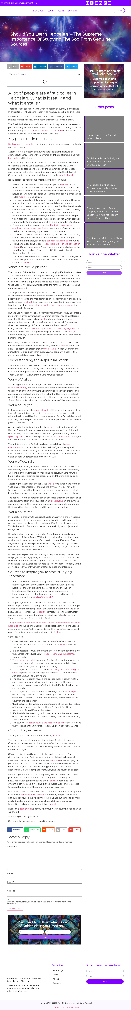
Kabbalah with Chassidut (33, 794)
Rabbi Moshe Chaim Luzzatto (59, 654)
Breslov (63, 644)
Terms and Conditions (60, 1007)
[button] (13, 66)
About (61, 11)
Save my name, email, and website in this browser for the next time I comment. (39, 903)
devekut (27, 262)
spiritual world (41, 410)
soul (43, 319)
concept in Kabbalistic (58, 240)
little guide (25, 809)
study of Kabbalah (26, 660)
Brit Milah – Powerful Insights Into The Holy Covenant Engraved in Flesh (102, 161)
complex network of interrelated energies (51, 305)
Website (11, 891)
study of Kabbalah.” (43, 597)
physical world (66, 175)
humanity (13, 158)
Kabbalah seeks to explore (21, 144)
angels (51, 427)
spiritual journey (16, 436)
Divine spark (71, 691)
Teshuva (58, 632)
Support (72, 11)
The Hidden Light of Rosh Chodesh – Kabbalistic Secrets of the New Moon (102, 188)
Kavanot (61, 345)
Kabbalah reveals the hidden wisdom (45, 722)
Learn (50, 11)
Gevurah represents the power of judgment (53, 328)
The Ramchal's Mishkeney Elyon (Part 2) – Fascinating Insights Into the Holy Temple (104, 241)
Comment (12, 846)
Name (10, 873)
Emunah (54, 760)
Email (10, 882)
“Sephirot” (24, 197)
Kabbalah (64, 184)
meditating (50, 349)
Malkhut (28, 302)
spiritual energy (19, 387)
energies (72, 331)
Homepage (38, 11)
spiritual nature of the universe (47, 130)
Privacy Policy (74, 1007)
